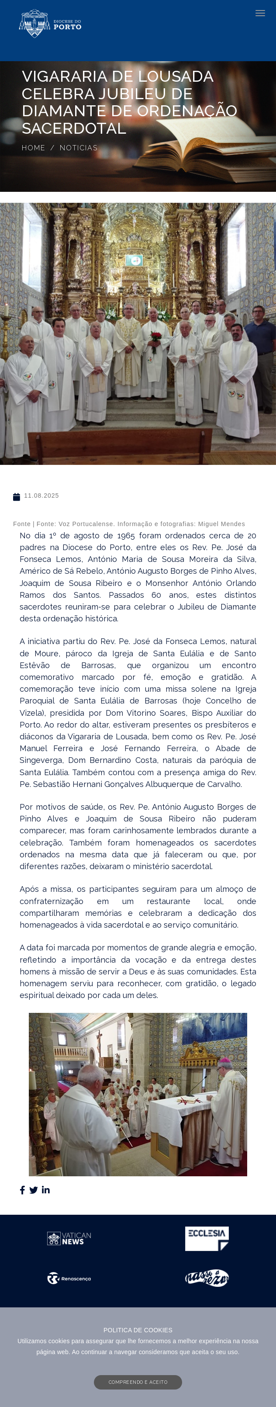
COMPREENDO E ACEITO (138, 1382)
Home (33, 148)
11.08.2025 (41, 495)
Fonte (22, 523)
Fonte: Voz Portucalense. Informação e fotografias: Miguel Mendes (141, 523)
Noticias (79, 148)
